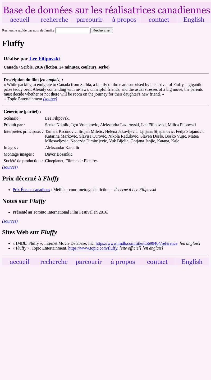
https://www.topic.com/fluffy (92, 248)
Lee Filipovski (44, 58)
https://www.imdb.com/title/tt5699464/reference (136, 243)
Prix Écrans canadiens (31, 189)
